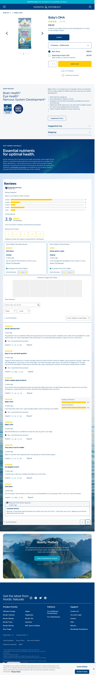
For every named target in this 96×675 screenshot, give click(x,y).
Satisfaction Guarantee (9, 644)
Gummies (28, 622)
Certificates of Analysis (18, 167)
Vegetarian (29, 615)
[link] (57, 21)
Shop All (6, 13)
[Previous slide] (7, 33)
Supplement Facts (57, 118)
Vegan (27, 611)
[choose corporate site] (22, 635)
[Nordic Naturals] (47, 6)
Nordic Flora (7, 622)
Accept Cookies (82, 671)
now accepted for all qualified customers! (47, 2)
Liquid (58, 37)
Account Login (75, 615)
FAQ (72, 622)
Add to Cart (75, 64)
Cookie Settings (82, 666)
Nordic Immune (8, 615)
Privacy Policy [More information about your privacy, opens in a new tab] (16, 671)
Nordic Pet (29, 618)
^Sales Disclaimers (8, 640)
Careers (73, 618)
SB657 (21, 644)
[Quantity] (52, 64)
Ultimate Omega (9, 611)
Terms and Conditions (33, 640)
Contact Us (74, 611)
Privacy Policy (20, 640)
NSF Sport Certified (32, 626)
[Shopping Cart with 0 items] (90, 7)
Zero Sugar (7, 629)
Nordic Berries (8, 626)
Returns (73, 626)
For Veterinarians (53, 617)
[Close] (94, 669)
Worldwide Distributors (79, 629)
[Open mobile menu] (4, 7)
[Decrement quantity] (49, 64)
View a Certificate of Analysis (47, 558)
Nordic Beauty (8, 618)
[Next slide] (42, 33)
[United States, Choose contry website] (8, 635)
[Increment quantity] (55, 64)
